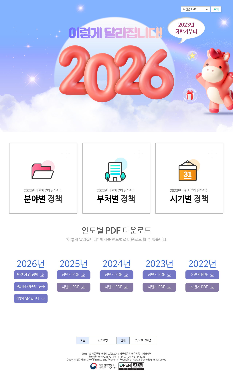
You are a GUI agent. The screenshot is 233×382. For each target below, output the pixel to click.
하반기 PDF (70, 287)
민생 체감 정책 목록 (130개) (31, 286)
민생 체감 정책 (27, 275)
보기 (216, 9)
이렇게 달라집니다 (27, 298)
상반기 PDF (70, 275)
